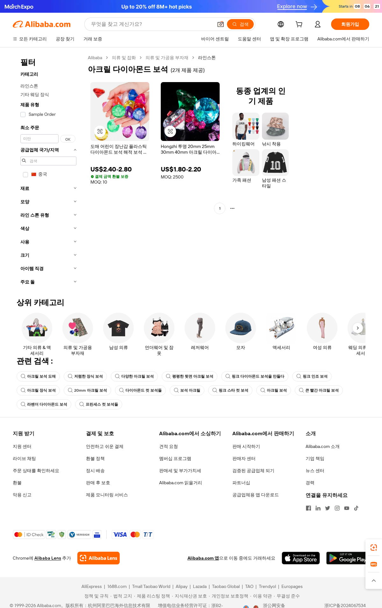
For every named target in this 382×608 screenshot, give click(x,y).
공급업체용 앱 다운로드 (255, 494)
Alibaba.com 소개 (323, 446)
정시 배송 (95, 470)
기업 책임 (315, 458)
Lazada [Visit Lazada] (200, 586)
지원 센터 (22, 446)
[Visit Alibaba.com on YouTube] (347, 508)
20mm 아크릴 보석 (87, 390)
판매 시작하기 (246, 446)
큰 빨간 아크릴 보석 (319, 390)
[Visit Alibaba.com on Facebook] (308, 508)
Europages (292, 586)
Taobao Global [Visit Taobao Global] (226, 586)
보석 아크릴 (187, 390)
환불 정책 (95, 458)
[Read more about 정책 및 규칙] (95, 596)
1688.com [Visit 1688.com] (117, 586)
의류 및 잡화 (124, 57)
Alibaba (95, 57)
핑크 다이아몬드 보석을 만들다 (254, 376)
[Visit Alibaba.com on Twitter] (327, 508)
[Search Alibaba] (151, 24)
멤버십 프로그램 (175, 458)
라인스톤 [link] (207, 57)
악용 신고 (22, 494)
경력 (310, 482)
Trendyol (267, 586)
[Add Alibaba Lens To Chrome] (98, 558)
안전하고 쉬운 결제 (105, 446)
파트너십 (241, 482)
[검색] (240, 24)
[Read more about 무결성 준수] (287, 596)
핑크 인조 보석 (312, 376)
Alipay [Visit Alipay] (181, 586)
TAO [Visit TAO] (249, 586)
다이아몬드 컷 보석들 (140, 390)
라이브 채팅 (24, 458)
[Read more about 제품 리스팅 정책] (152, 596)
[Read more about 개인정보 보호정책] (228, 596)
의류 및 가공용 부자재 (166, 57)
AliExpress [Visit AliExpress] (91, 586)
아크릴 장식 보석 (38, 390)
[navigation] (48, 171)
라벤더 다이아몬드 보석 (44, 404)
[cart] (300, 25)
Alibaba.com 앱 (203, 558)
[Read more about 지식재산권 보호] (189, 596)
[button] (220, 24)
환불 (17, 482)
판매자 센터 (244, 458)
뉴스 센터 (315, 470)
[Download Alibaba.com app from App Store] (301, 558)
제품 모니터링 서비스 (107, 494)
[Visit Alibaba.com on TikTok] (356, 508)
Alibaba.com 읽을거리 (180, 482)
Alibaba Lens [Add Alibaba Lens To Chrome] (47, 558)
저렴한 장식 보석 (85, 376)
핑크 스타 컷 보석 (230, 390)
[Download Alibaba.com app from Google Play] (347, 558)
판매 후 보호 (98, 482)
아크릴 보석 (273, 390)
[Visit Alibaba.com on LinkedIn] (318, 508)
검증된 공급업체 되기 (253, 470)
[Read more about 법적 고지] (121, 596)
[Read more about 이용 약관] (261, 596)
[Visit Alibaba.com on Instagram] (337, 508)
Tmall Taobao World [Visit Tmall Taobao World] (151, 586)
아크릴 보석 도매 (38, 376)
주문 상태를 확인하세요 (36, 470)
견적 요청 (168, 446)
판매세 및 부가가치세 (180, 470)
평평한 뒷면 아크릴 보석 (189, 376)
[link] (373, 547)
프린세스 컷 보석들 (98, 404)
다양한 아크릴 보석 (134, 376)
